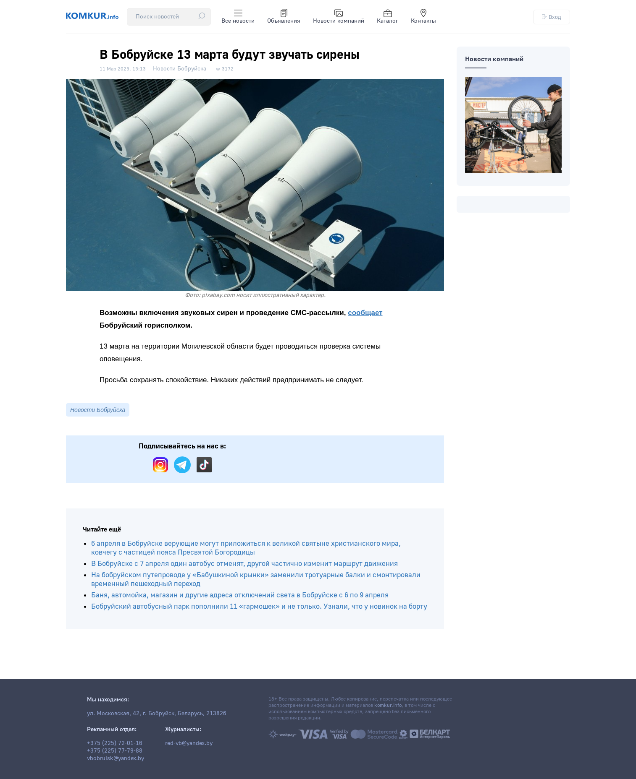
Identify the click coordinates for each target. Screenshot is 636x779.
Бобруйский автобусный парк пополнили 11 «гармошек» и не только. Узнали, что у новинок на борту (259, 606)
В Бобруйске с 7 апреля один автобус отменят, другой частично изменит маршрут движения (244, 563)
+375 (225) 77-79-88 (114, 751)
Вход (551, 17)
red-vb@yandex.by (189, 743)
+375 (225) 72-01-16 (114, 743)
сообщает (365, 313)
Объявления (283, 17)
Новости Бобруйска (179, 69)
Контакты (423, 17)
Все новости (238, 17)
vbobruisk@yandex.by (115, 758)
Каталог (387, 17)
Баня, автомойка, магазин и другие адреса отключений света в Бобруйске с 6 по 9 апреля (240, 595)
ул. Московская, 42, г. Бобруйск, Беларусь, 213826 (156, 713)
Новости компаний (338, 17)
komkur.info (388, 705)
